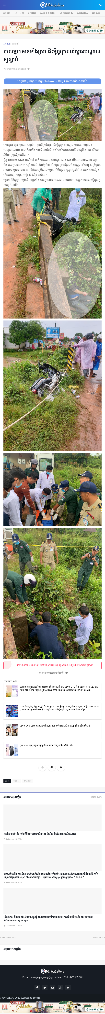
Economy (82, 13)
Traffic (32, 13)
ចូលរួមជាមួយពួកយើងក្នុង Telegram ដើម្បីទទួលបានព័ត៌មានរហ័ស (52, 81)
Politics (19, 13)
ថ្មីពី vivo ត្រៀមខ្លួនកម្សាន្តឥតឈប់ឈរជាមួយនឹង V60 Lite (46, 745)
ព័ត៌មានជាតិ (28, 781)
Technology (66, 13)
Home (7, 13)
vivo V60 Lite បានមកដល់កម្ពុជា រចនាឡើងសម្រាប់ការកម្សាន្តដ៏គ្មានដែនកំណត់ (55, 726)
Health (96, 13)
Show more (96, 797)
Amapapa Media (30, 998)
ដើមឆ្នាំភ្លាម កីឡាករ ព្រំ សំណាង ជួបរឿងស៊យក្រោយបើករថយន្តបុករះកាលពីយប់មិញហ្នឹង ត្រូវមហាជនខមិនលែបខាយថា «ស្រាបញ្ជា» (48, 918)
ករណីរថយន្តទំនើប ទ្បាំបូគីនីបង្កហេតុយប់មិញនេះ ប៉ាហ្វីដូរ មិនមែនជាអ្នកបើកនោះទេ (39, 834)
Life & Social (47, 13)
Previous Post (9, 937)
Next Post (98, 937)
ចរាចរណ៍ (15, 43)
